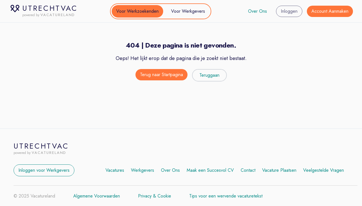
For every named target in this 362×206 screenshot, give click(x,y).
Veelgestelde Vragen (323, 170)
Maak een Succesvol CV (210, 170)
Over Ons (257, 11)
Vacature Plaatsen (279, 170)
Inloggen (289, 11)
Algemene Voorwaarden (96, 196)
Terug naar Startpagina (161, 74)
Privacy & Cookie (154, 196)
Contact (248, 170)
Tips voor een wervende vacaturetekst (225, 196)
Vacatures (114, 170)
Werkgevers (142, 170)
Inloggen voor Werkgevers (44, 170)
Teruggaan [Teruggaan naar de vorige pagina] (209, 75)
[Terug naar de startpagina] (161, 75)
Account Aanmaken (329, 11)
